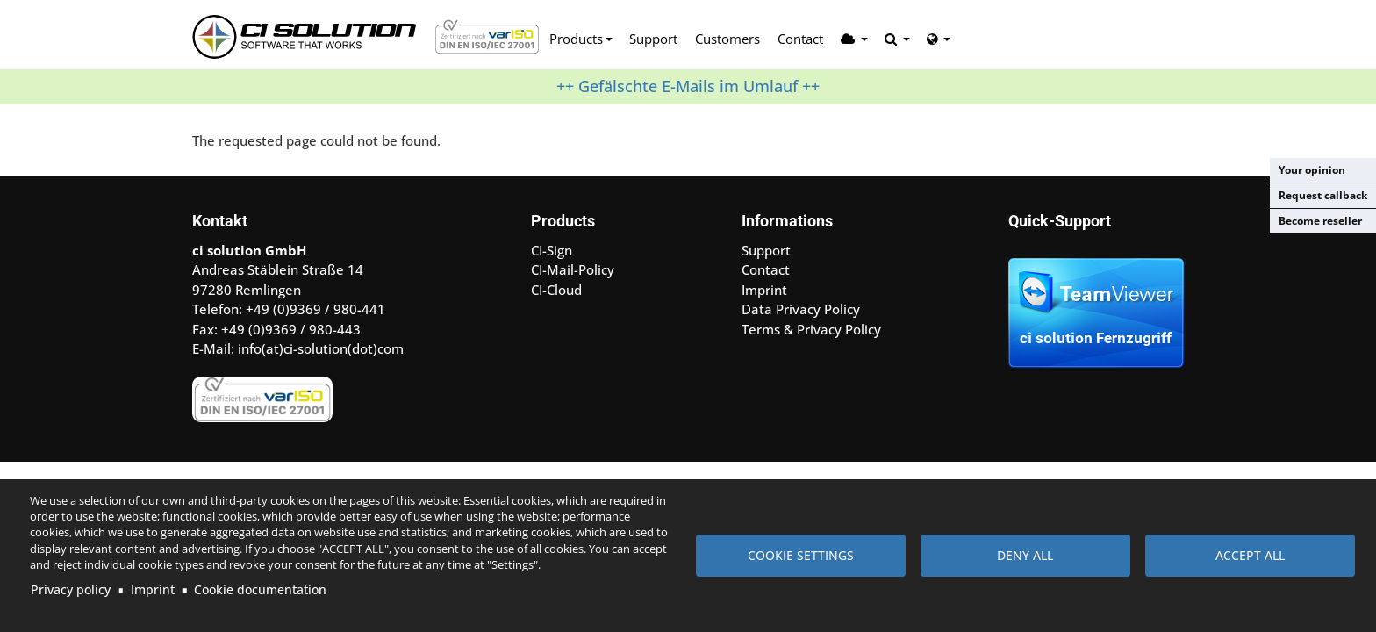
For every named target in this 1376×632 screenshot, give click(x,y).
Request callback (1323, 195)
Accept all (1250, 555)
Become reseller (1320, 220)
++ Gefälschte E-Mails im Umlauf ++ (688, 86)
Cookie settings (801, 555)
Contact (800, 38)
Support (653, 38)
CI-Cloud (556, 289)
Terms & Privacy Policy (811, 329)
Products (576, 38)
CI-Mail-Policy (572, 269)
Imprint (153, 589)
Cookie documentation (260, 589)
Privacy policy (71, 589)
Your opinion (1312, 169)
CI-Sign (551, 250)
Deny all (1025, 555)
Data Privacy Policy (801, 309)
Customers (727, 38)
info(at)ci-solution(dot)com (321, 348)
